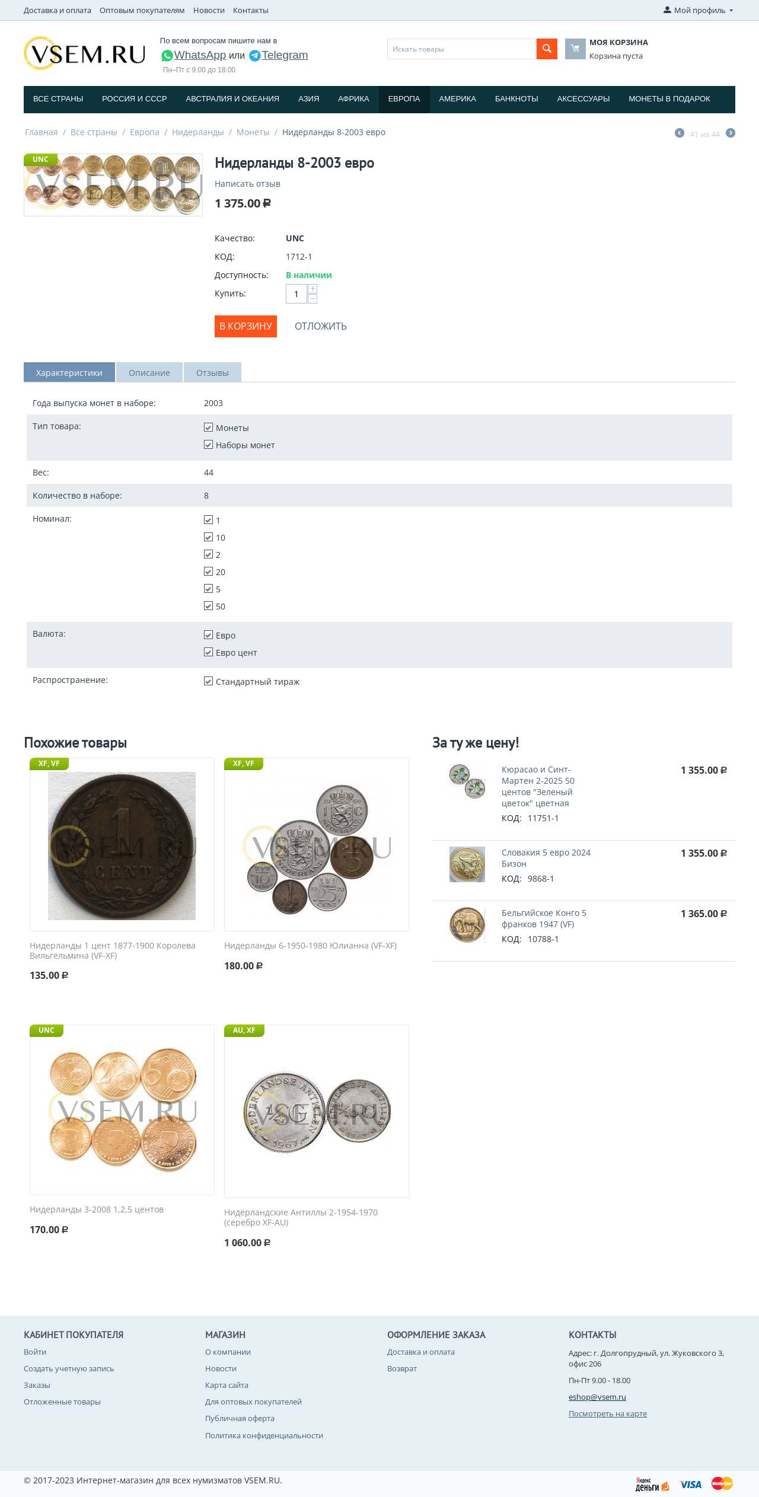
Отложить (321, 326)
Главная (41, 132)
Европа (404, 98)
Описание (149, 372)
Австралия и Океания (233, 98)
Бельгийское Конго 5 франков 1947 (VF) (544, 918)
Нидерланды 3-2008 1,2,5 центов (97, 1210)
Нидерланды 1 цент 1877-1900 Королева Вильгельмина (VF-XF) (113, 951)
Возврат (402, 1368)
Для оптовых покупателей (253, 1401)
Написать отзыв (247, 183)
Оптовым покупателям (142, 10)
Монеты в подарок (669, 98)
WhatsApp (193, 55)
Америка (457, 98)
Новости (209, 10)
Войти (35, 1351)
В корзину (245, 326)
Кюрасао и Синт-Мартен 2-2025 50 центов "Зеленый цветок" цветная (538, 786)
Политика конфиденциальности (264, 1435)
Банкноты (516, 98)
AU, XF (244, 1030)
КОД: (225, 256)
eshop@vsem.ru (597, 1396)
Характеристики (69, 372)
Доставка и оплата (57, 10)
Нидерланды (198, 132)
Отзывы (212, 372)
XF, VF (49, 763)
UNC (41, 159)
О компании (228, 1351)
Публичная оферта (240, 1418)
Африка (353, 98)
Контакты (251, 10)
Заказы (37, 1385)
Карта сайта (226, 1385)
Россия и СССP (134, 98)
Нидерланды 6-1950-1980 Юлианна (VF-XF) (310, 946)
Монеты (253, 132)
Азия (308, 98)
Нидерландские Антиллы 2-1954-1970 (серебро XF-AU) (301, 1218)
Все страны (58, 98)
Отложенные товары (62, 1401)
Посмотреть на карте (608, 1413)
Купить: (230, 293)
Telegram (278, 55)
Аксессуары (583, 98)
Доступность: (242, 274)
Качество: (235, 238)
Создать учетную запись (69, 1368)
